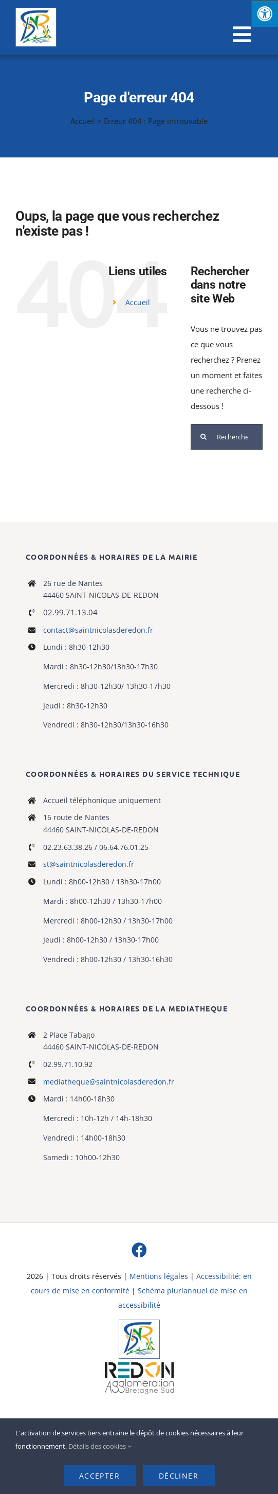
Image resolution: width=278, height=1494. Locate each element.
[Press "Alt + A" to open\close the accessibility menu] (264, 13)
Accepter (99, 1476)
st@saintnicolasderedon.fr (88, 864)
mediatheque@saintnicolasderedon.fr (108, 1082)
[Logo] (139, 1323)
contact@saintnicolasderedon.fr (98, 630)
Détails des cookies (100, 1446)
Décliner (178, 1476)
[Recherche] (203, 437)
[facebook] (139, 1250)
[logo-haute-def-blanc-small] (139, 1362)
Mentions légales (158, 1276)
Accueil (82, 121)
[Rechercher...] (227, 437)
